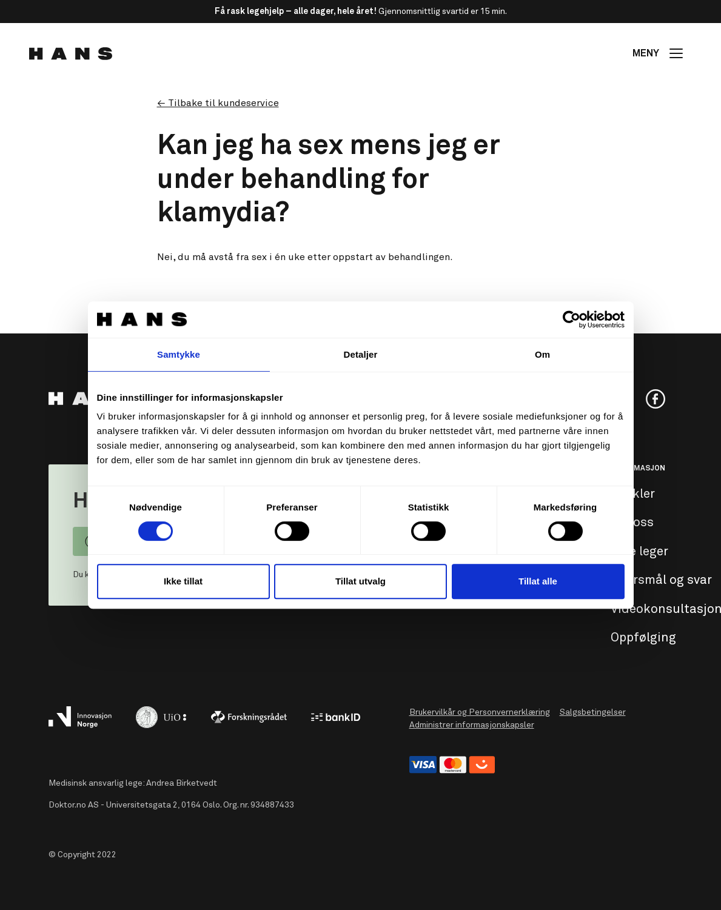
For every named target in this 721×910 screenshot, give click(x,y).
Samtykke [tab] (178, 354)
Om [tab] (542, 354)
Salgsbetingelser (593, 712)
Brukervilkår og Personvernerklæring (479, 712)
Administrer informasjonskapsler (471, 725)
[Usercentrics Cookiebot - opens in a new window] (571, 319)
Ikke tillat (183, 581)
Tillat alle (537, 581)
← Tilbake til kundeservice (218, 103)
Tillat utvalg (360, 581)
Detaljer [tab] (361, 354)
